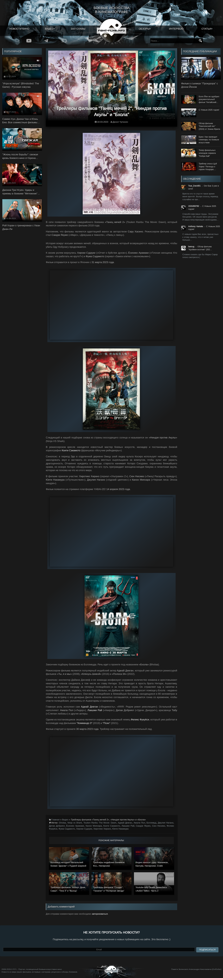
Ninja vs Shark (75, 822)
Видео (49, 28)
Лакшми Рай (94, 710)
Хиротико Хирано (102, 828)
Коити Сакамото (71, 450)
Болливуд (151, 822)
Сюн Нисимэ (158, 826)
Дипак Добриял (57, 826)
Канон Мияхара (94, 826)
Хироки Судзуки (84, 828)
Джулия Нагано (165, 822)
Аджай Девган (89, 706)
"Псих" (106, 723)
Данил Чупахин (120, 122)
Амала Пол (139, 822)
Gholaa (62, 822)
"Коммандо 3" (84, 723)
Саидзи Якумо (143, 826)
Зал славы (78, 28)
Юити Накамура (120, 828)
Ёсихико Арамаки (75, 826)
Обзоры (144, 28)
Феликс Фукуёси (140, 719)
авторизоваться (100, 914)
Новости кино (19, 28)
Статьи (206, 28)
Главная (55, 819)
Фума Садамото (67, 828)
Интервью (176, 28)
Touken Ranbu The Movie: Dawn (99, 822)
